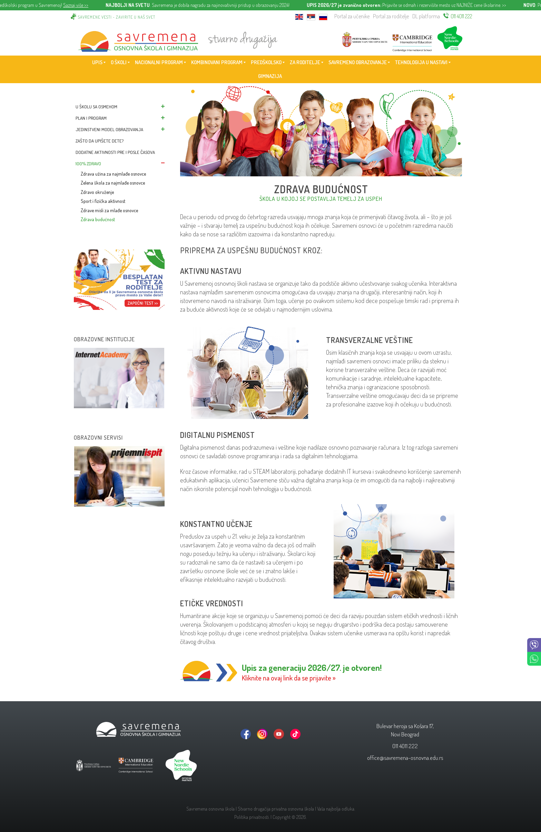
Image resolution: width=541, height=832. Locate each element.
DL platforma (426, 16)
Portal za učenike (352, 16)
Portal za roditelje (391, 16)
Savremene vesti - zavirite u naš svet (116, 17)
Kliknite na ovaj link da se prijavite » (289, 677)
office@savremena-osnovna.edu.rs (405, 757)
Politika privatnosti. (251, 817)
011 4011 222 (461, 16)
